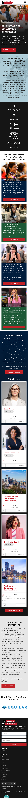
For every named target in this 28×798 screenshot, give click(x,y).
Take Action (4, 762)
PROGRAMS (4, 754)
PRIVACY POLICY (5, 791)
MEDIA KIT (4, 792)
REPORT (5, 305)
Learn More (7, 49)
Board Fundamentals (12, 453)
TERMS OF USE (16, 791)
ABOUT (3, 772)
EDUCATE (6, 180)
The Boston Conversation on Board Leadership (10, 588)
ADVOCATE (6, 221)
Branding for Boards (11, 542)
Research (4, 748)
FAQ (22, 791)
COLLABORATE (8, 261)
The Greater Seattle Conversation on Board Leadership (11, 499)
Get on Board (9, 409)
